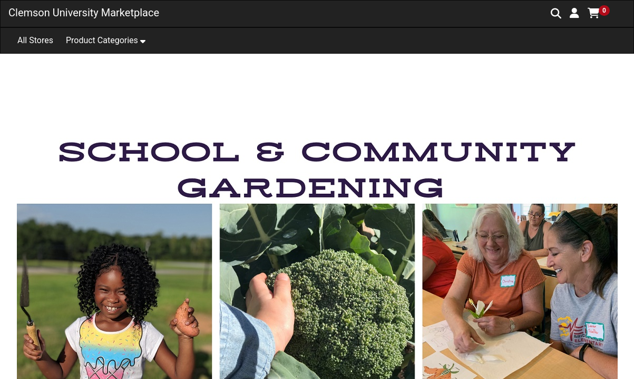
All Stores (35, 40)
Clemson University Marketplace (83, 12)
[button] (574, 13)
